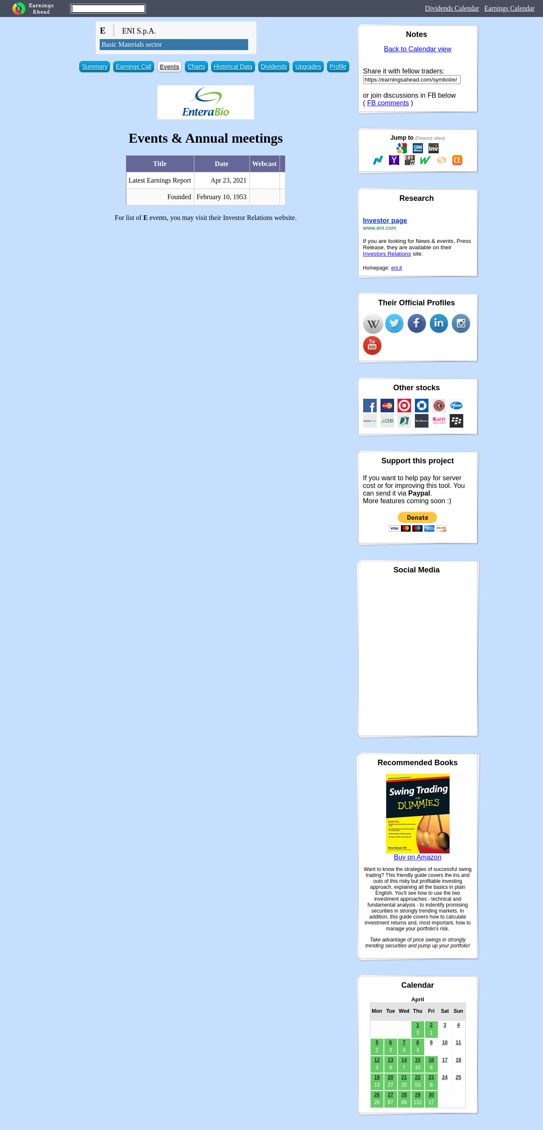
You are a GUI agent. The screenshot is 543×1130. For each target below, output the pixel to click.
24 (445, 1077)
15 (417, 1060)
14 (404, 1060)
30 (431, 1095)
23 (431, 1077)
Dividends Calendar (452, 8)
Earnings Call (133, 67)
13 (390, 1060)
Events (169, 67)
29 (417, 1095)
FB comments (388, 103)
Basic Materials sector (131, 44)
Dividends (274, 67)
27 (390, 1095)
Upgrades (308, 67)
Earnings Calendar (509, 8)
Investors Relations (387, 254)
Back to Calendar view (417, 49)
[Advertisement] (206, 287)
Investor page (385, 220)
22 (417, 1077)
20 (390, 1077)
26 (377, 1095)
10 (445, 1042)
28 (404, 1095)
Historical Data (233, 67)
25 (458, 1077)
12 (377, 1060)
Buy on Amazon (418, 857)
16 (431, 1060)
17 (445, 1060)
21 (404, 1077)
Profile (338, 67)
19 (377, 1077)
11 (458, 1042)
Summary (94, 67)
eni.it (396, 268)
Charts (196, 67)
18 (458, 1060)
